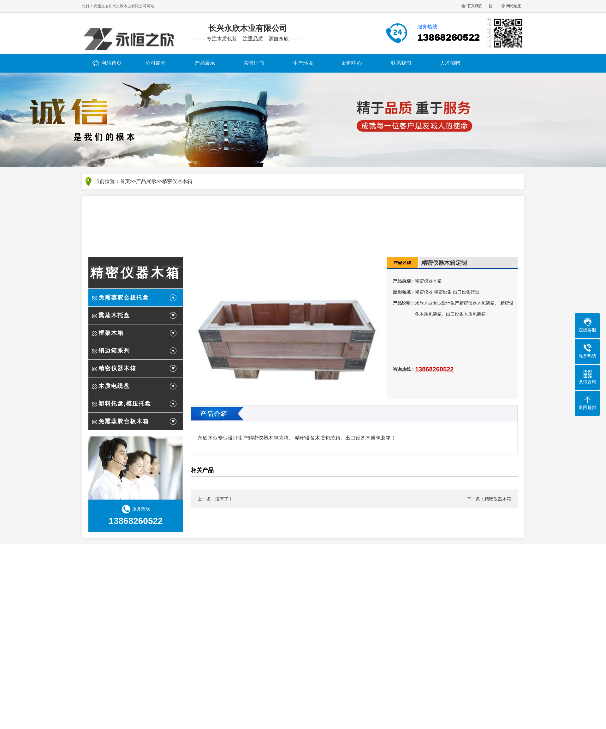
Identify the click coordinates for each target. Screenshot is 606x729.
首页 (125, 181)
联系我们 (475, 6)
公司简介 (156, 63)
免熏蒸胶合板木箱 (123, 421)
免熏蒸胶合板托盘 (123, 297)
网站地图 (513, 6)
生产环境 (303, 63)
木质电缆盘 (114, 386)
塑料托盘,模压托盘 (124, 403)
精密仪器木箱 (177, 181)
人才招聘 (450, 63)
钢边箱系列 (114, 350)
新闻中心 (352, 63)
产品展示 (205, 63)
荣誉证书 (254, 63)
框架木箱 (111, 333)
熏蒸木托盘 (114, 315)
